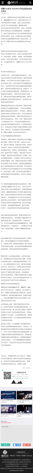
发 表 (5, 444)
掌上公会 (29, 455)
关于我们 (18, 455)
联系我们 (23, 455)
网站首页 (12, 455)
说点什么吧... (16, 433)
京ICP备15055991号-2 (26, 459)
